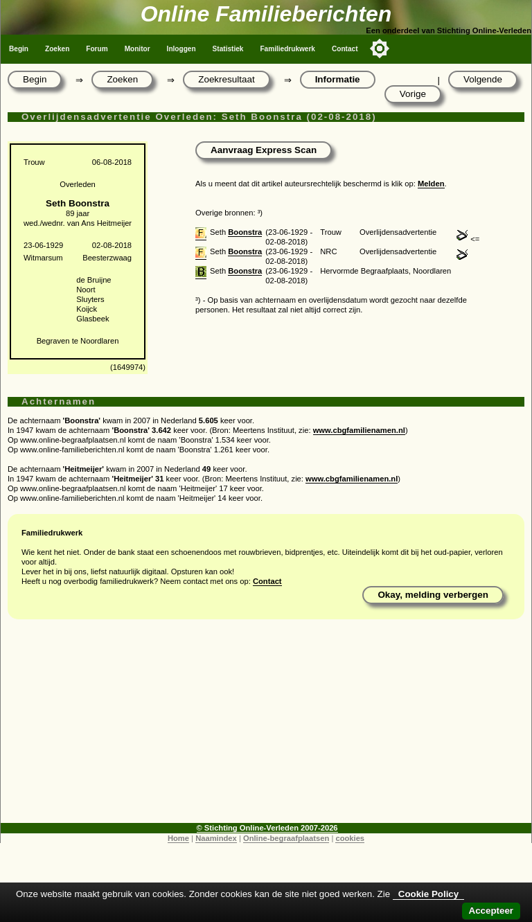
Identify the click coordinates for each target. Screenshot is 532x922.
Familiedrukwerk (287, 49)
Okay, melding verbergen (433, 594)
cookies (349, 838)
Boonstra (245, 232)
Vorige (413, 94)
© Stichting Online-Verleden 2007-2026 (267, 828)
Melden (431, 183)
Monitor (137, 49)
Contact (345, 49)
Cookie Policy (428, 894)
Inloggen (181, 49)
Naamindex (216, 838)
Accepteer (491, 910)
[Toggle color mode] (379, 48)
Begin (18, 49)
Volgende (482, 79)
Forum (96, 49)
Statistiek (228, 49)
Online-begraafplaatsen (286, 838)
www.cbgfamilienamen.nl (359, 430)
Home (178, 838)
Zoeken (57, 49)
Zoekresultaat (226, 79)
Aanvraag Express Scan (264, 150)
